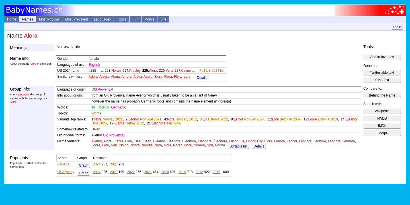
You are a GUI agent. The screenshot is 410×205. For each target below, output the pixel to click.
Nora (98, 119)
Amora (127, 77)
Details (202, 78)
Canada (63, 164)
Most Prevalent (76, 19)
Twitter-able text (382, 73)
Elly (259, 141)
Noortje (147, 145)
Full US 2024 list (211, 71)
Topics (121, 19)
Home (11, 19)
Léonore (334, 141)
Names (27, 19)
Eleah (147, 141)
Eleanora (173, 141)
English (94, 65)
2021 (148, 172)
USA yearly (66, 172)
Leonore (319, 141)
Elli (204, 119)
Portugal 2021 (150, 119)
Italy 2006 (173, 123)
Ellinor (238, 119)
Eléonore (205, 141)
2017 (216, 172)
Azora (148, 77)
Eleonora (23, 94)
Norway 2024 (254, 119)
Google (382, 133)
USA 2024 (99, 123)
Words (96, 113)
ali (93, 107)
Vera (169, 71)
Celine (186, 71)
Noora (135, 145)
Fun (135, 19)
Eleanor (351, 119)
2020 (165, 172)
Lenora (279, 141)
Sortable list (238, 146)
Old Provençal (102, 89)
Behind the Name (382, 95)
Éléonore (220, 141)
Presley (134, 71)
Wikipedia (382, 111)
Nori (210, 145)
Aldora (104, 77)
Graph (83, 165)
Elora (158, 77)
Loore (312, 119)
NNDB (382, 118)
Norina (220, 145)
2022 (131, 172)
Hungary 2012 (186, 119)
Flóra (178, 77)
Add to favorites (382, 57)
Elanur (119, 123)
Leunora (348, 141)
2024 (97, 164)
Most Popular (49, 19)
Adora (93, 77)
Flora (168, 77)
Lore (275, 119)
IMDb (382, 126)
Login (397, 27)
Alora (153, 71)
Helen (95, 129)
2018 (199, 172)
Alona (115, 77)
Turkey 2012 (134, 123)
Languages (102, 19)
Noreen (199, 145)
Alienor (96, 141)
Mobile (149, 19)
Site (163, 19)
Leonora (305, 141)
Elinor (233, 141)
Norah (116, 71)
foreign (104, 107)
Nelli (114, 145)
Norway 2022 (113, 119)
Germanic (118, 107)
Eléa (137, 141)
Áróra (138, 77)
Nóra (171, 119)
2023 (114, 164)
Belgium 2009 (290, 119)
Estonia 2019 (328, 119)
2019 (182, 172)
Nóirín (123, 145)
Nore (188, 145)
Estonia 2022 (218, 119)
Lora (187, 77)
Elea (128, 141)
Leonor (133, 119)
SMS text (382, 80)
